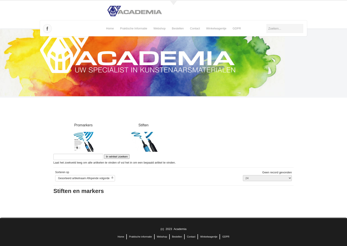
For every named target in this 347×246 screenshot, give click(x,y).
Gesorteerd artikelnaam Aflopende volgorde (83, 178)
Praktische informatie (133, 28)
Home (110, 28)
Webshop (159, 28)
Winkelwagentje (216, 28)
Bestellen (178, 28)
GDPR (237, 28)
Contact (195, 28)
